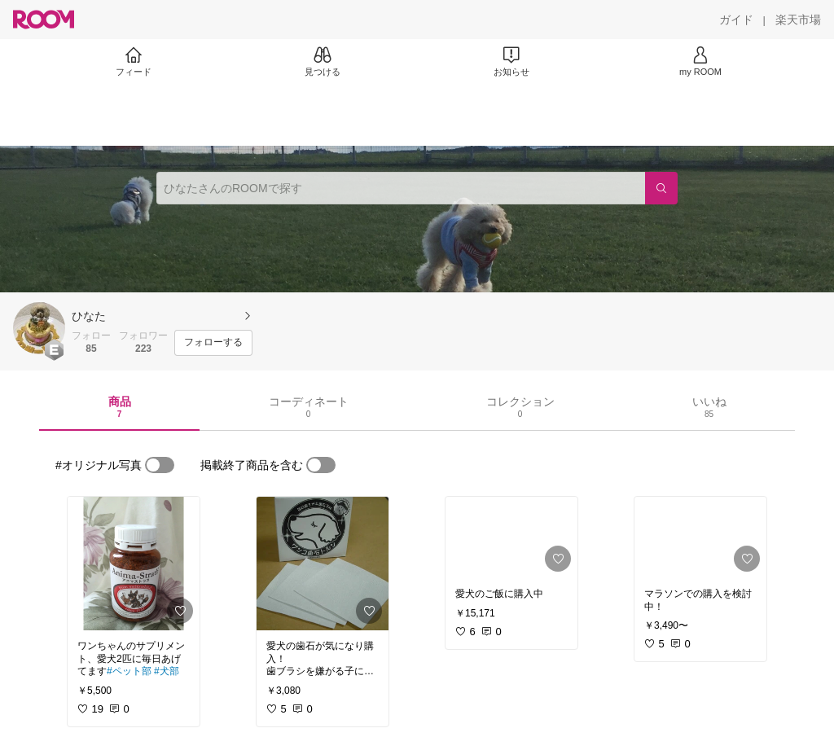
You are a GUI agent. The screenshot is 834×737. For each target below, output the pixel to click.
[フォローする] (213, 343)
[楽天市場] (798, 19)
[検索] (661, 188)
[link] (134, 563)
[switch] (159, 465)
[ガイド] (736, 19)
